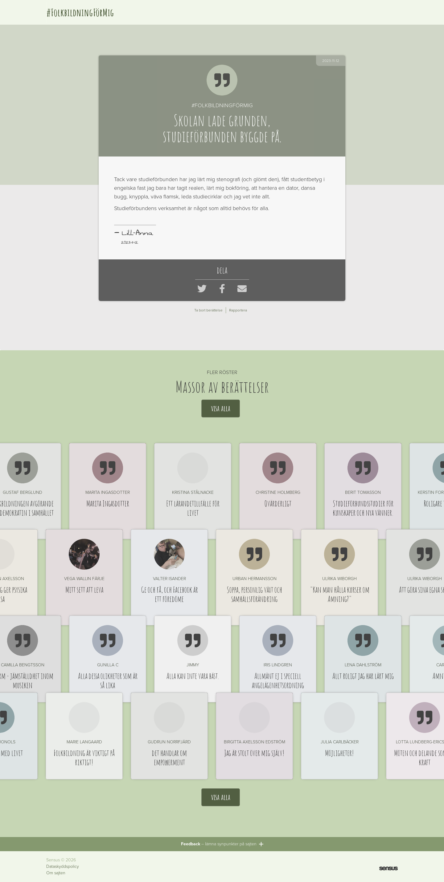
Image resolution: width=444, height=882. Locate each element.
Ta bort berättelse (208, 310)
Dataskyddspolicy (62, 867)
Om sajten (55, 873)
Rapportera (238, 310)
